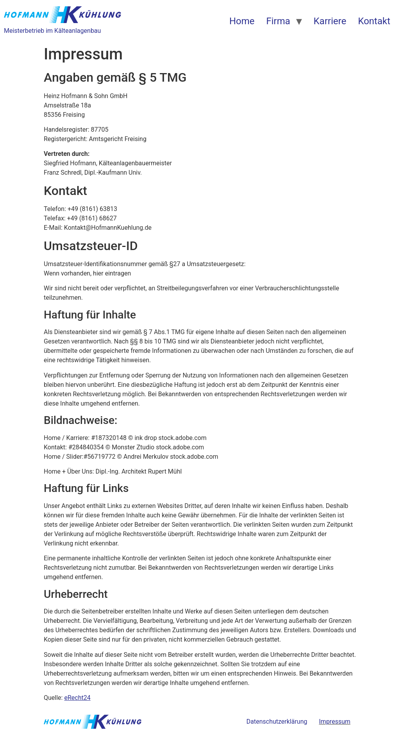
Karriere (330, 21)
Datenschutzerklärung (276, 721)
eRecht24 (77, 697)
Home (242, 21)
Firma (278, 21)
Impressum (335, 721)
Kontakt (374, 21)
